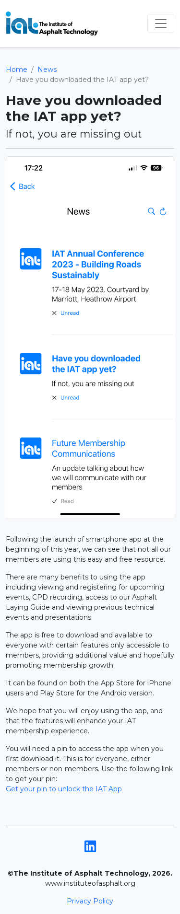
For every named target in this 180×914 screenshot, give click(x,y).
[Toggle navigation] (160, 23)
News (47, 69)
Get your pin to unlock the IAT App (64, 789)
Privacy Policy (90, 901)
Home (16, 69)
